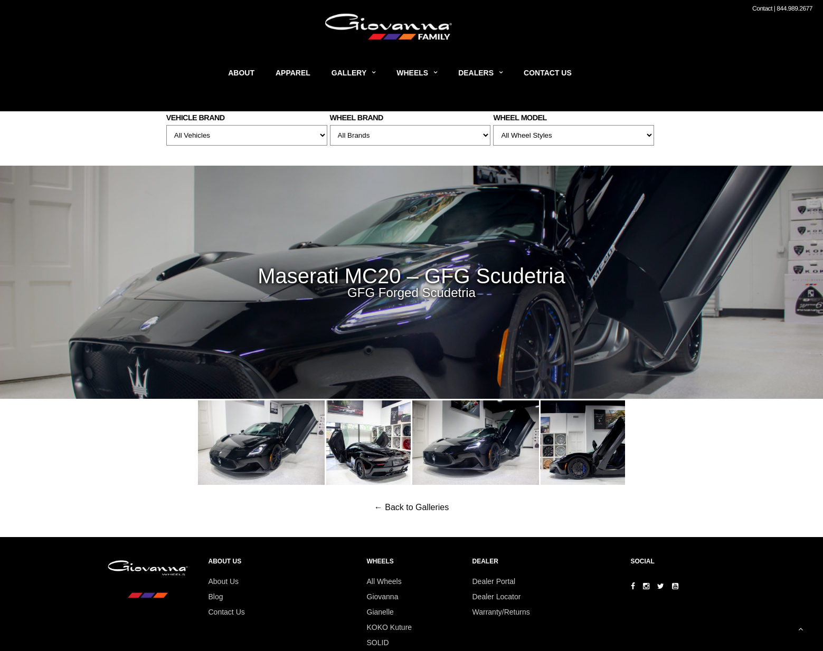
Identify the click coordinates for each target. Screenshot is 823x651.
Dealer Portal (494, 581)
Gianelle (380, 612)
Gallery (349, 73)
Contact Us (548, 73)
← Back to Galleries (411, 507)
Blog (216, 596)
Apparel (293, 73)
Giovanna (383, 596)
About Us (224, 581)
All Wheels (384, 581)
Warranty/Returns (501, 612)
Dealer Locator (496, 596)
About (241, 73)
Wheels (412, 73)
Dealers (476, 73)
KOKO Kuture (389, 627)
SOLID (378, 642)
